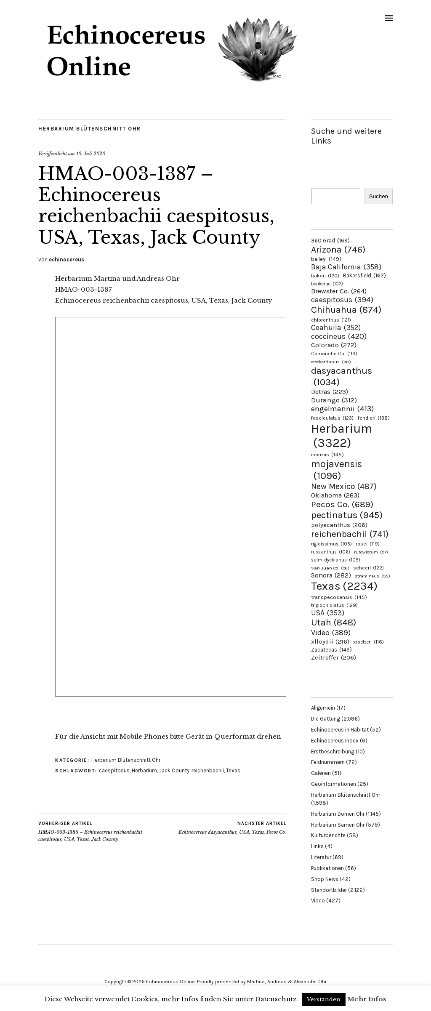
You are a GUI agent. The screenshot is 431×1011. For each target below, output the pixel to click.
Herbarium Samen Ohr (337, 825)
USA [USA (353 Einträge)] (327, 613)
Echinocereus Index (335, 740)
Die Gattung (325, 719)
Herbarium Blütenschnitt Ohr (89, 128)
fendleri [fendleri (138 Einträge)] (373, 418)
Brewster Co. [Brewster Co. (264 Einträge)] (339, 291)
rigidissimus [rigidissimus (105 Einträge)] (331, 544)
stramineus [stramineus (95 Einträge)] (372, 576)
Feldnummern (328, 762)
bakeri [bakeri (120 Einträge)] (325, 276)
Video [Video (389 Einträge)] (331, 632)
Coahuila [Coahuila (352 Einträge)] (336, 327)
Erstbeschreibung (332, 751)
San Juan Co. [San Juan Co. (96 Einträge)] (330, 568)
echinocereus (66, 259)
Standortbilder (329, 890)
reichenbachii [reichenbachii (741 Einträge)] (349, 534)
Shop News (324, 879)
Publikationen (327, 868)
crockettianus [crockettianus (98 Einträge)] (331, 361)
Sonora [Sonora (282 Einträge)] (331, 575)
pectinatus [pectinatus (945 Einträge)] (347, 515)
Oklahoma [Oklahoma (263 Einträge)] (335, 495)
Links (317, 846)
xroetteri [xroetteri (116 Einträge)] (368, 642)
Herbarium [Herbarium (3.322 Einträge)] (341, 435)
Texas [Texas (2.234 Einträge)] (344, 586)
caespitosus (114, 770)
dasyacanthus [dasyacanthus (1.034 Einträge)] (341, 376)
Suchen (378, 196)
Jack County (174, 770)
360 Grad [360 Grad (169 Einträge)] (330, 240)
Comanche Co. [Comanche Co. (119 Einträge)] (334, 354)
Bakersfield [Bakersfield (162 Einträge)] (364, 275)
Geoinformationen (333, 784)
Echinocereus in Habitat (340, 729)
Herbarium (144, 770)
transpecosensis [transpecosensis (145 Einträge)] (339, 597)
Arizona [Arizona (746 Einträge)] (338, 249)
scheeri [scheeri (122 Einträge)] (368, 568)
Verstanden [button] (324, 999)
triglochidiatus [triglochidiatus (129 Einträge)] (334, 605)
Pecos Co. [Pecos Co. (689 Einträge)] (342, 504)
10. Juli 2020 (90, 154)
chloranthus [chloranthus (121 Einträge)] (331, 320)
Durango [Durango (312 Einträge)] (334, 400)
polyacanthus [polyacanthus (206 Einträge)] (339, 525)
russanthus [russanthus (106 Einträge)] (330, 552)
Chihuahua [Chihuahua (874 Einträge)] (346, 309)
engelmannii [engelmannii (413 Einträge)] (342, 408)
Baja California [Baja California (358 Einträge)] (346, 267)
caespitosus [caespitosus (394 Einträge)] (342, 299)
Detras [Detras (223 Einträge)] (329, 392)
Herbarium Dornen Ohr (337, 814)
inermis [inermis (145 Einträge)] (327, 454)
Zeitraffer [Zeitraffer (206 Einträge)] (333, 657)
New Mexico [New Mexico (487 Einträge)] (344, 486)
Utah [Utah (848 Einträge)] (333, 622)
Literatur (321, 857)
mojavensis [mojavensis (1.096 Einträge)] (336, 470)
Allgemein (323, 708)
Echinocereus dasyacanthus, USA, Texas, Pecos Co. (232, 827)
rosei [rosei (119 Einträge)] (368, 544)
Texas (233, 770)
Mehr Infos (366, 999)
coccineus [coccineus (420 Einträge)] (339, 336)
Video (318, 900)
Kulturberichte (328, 835)
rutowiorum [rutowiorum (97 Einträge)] (371, 552)
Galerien (321, 773)
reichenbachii (208, 770)
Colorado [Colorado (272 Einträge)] (334, 345)
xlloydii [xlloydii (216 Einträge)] (330, 641)
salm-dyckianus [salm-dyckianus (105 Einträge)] (335, 560)
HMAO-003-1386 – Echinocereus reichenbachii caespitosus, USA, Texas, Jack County (100, 831)
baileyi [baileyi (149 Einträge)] (326, 259)
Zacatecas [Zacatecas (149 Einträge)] (331, 650)
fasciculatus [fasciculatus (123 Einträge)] (332, 418)
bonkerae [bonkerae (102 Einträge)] (327, 284)
